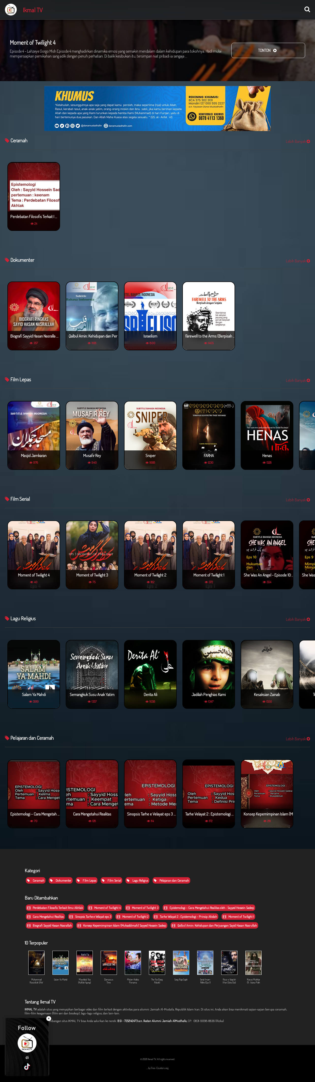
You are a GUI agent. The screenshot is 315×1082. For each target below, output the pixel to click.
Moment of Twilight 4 (105, 908)
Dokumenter (60, 880)
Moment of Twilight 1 (238, 917)
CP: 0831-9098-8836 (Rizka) (206, 1021)
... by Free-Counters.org (157, 1068)
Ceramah (35, 880)
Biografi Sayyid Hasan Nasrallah (49, 925)
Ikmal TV (33, 10)
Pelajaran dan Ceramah (171, 880)
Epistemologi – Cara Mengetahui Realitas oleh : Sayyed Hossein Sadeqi (209, 908)
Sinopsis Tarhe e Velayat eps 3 (90, 917)
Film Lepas (86, 880)
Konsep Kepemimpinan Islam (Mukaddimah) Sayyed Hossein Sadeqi (122, 925)
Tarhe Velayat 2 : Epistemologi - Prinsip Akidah (185, 917)
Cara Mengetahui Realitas (45, 917)
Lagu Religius (137, 880)
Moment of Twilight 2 (132, 917)
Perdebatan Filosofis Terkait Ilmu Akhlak (55, 908)
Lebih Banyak (298, 141)
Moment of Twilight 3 (142, 908)
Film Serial (111, 880)
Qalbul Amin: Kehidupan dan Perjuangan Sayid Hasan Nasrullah (214, 925)
